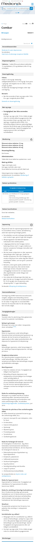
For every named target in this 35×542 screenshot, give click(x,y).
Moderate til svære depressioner (12, 50)
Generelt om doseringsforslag (11, 101)
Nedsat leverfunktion (8, 218)
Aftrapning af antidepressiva (17, 286)
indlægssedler (16, 1)
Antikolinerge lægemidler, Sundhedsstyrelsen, (16, 403)
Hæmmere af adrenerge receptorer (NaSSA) (15, 54)
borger (5, 1)
